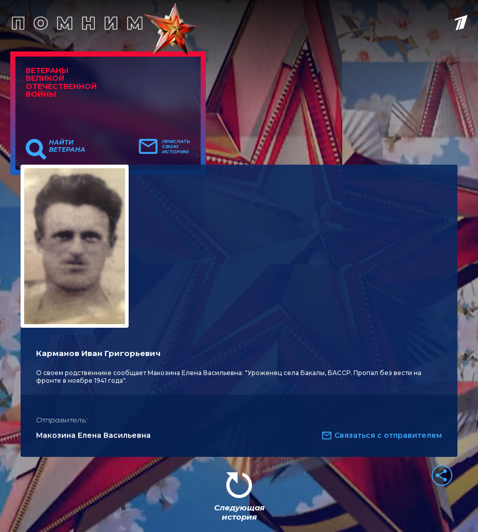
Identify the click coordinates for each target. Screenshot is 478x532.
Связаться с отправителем (388, 435)
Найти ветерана (67, 146)
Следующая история (239, 512)
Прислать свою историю (176, 146)
